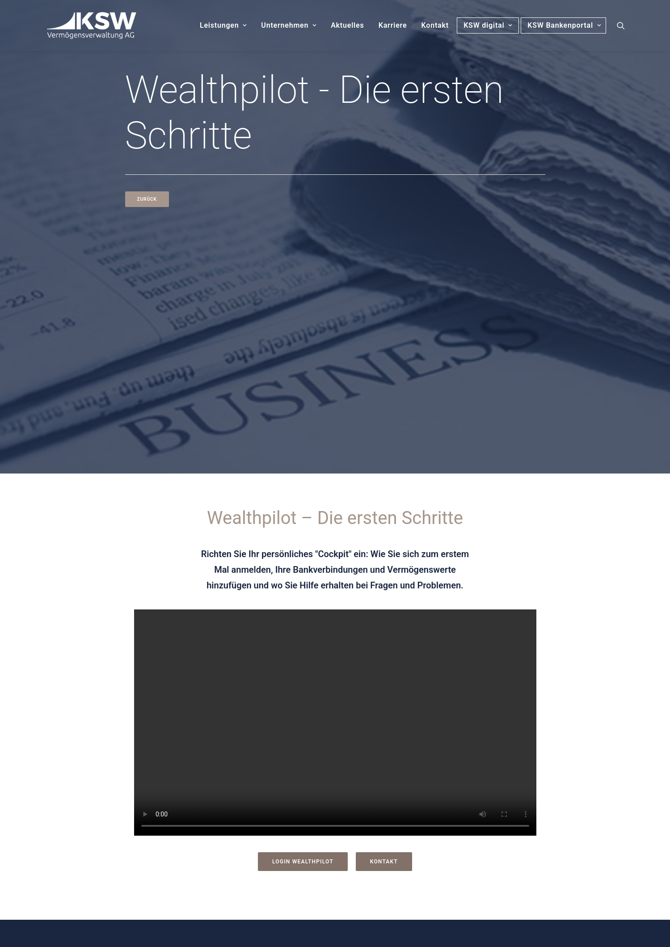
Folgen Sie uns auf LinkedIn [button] (173, 876)
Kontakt (435, 25)
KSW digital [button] (488, 25)
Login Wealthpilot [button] (302, 628)
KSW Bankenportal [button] (566, 25)
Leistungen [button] (223, 25)
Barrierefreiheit (374, 840)
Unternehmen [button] (288, 25)
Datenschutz (370, 797)
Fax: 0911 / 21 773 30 (128, 831)
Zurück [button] (147, 199)
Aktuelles (347, 25)
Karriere (393, 25)
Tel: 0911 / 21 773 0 (125, 818)
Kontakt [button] (384, 628)
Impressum (368, 776)
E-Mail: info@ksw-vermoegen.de (146, 845)
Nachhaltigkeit (373, 861)
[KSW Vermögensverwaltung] (82, 25)
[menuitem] (223, 25)
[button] (625, 25)
